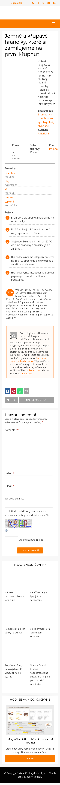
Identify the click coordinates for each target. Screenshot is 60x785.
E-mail (9, 486)
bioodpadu (26, 373)
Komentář (12, 430)
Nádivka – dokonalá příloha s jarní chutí (14, 596)
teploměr (10, 201)
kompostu (34, 370)
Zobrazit (30, 758)
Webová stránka (14, 498)
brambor (10, 173)
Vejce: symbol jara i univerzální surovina (40, 632)
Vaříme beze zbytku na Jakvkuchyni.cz (29, 359)
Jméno (9, 473)
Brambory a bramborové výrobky (45, 118)
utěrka (9, 197)
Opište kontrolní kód (31, 539)
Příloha (53, 149)
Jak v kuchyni (38, 773)
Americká (43, 133)
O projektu (16, 2)
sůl (6, 189)
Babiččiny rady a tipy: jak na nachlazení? (38, 596)
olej (7, 181)
